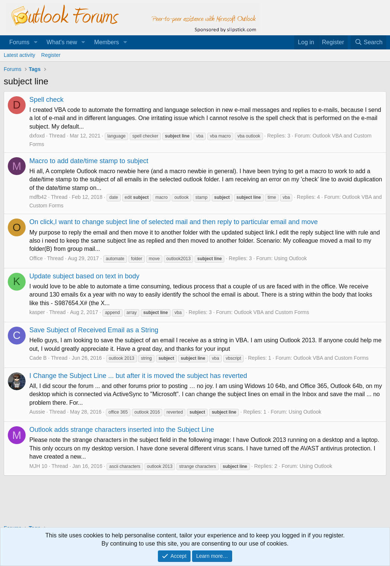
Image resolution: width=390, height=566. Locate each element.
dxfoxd (37, 136)
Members (106, 42)
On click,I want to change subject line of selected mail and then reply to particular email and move (173, 222)
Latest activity (19, 55)
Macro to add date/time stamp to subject (88, 161)
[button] (35, 42)
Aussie (37, 412)
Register (51, 55)
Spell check (46, 99)
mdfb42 (38, 197)
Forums (19, 42)
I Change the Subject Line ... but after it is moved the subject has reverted (138, 375)
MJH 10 (38, 466)
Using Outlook (290, 258)
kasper (37, 312)
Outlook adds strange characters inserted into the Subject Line (121, 429)
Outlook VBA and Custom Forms (271, 312)
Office (36, 258)
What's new (61, 42)
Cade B (38, 358)
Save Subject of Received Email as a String (93, 330)
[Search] (368, 42)
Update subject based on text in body (84, 276)
